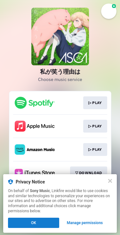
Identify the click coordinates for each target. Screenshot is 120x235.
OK (33, 223)
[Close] (110, 181)
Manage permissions (85, 223)
